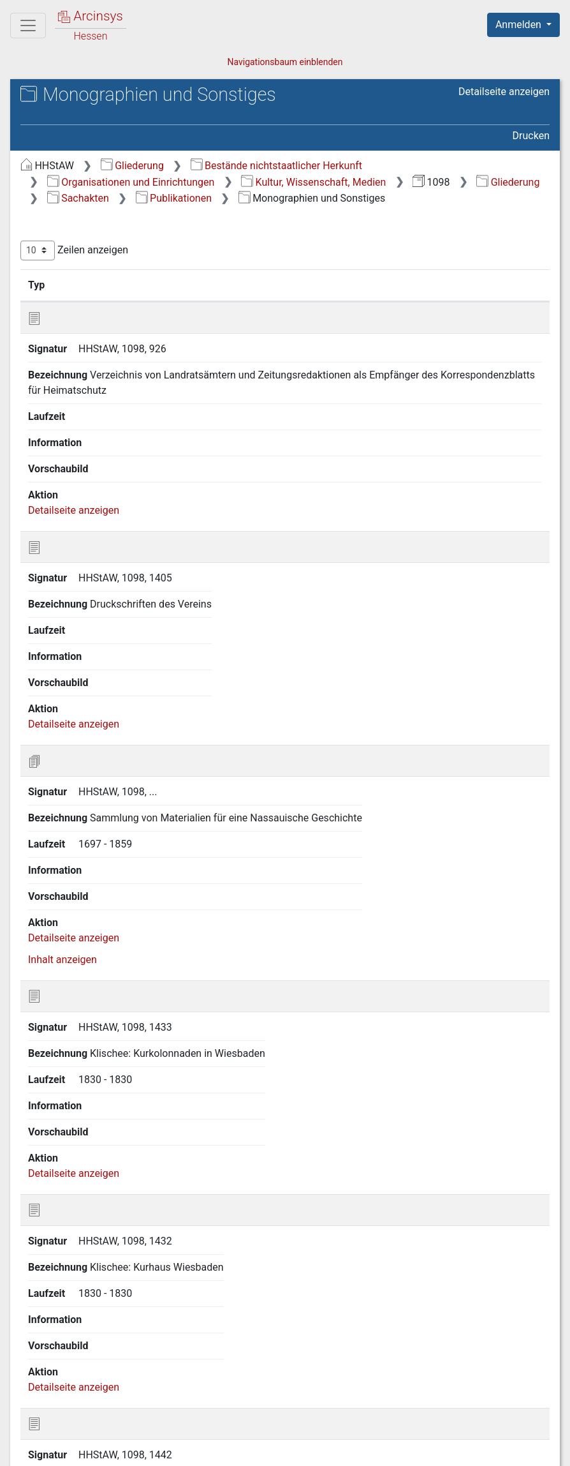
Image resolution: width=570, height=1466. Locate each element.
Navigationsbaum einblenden (284, 62)
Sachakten (78, 198)
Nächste (478, 1385)
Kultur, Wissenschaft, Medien (313, 182)
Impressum (527, 1448)
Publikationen (174, 198)
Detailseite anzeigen (504, 92)
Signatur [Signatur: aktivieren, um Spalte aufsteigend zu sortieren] (95, 284)
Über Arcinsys (241, 1448)
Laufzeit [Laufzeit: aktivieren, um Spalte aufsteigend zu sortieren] (340, 284)
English (29, 1439)
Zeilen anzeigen (74, 250)
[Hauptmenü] (28, 25)
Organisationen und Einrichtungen (131, 182)
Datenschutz (336, 1448)
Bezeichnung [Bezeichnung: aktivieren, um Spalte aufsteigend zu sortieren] (186, 284)
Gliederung (132, 166)
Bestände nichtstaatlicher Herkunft (276, 166)
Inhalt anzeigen (62, 644)
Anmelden (519, 25)
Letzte (527, 1385)
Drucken (531, 136)
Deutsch (77, 1439)
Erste (307, 1385)
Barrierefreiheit (434, 1448)
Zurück (349, 1385)
